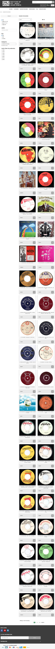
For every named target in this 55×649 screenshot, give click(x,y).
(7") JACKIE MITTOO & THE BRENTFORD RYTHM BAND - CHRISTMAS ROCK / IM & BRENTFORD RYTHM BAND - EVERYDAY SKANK (45, 487)
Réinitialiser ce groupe (5, 45)
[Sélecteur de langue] (52, 5)
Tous (3, 19)
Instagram (8, 630)
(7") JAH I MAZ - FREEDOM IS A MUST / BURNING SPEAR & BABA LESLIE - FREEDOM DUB (46, 561)
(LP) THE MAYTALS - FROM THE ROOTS (46, 213)
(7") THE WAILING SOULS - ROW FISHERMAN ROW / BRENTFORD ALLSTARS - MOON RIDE (46, 611)
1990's (3, 54)
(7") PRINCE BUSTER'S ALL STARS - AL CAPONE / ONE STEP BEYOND (27, 362)
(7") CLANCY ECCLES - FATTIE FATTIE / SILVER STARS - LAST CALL (46, 288)
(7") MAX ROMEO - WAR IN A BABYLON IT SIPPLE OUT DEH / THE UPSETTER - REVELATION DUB (27, 586)
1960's (3, 50)
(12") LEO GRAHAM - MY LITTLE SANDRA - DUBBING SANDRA (46, 163)
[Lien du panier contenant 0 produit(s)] (48, 5)
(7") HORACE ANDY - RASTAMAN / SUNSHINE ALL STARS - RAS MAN (46, 536)
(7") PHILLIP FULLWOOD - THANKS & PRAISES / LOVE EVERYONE (46, 189)
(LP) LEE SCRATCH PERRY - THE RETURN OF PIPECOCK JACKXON (27, 238)
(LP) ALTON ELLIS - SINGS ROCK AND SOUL (27, 262)
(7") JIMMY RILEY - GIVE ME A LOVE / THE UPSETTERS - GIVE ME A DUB (46, 586)
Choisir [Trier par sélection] (21, 19)
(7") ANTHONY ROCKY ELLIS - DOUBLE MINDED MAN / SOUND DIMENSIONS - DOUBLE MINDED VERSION (27, 611)
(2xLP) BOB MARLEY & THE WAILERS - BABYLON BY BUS (45, 39)
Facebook (2, 630)
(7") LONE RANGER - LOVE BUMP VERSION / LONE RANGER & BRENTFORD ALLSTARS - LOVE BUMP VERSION (27, 487)
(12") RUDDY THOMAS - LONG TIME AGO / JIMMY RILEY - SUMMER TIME (27, 40)
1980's (3, 53)
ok (35, 637)
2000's (3, 56)
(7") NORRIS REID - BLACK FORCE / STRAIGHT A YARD (27, 138)
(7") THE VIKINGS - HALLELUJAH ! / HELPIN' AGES (27, 337)
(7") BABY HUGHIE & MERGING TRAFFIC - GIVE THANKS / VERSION (46, 89)
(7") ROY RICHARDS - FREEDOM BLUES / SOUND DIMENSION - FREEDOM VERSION (27, 511)
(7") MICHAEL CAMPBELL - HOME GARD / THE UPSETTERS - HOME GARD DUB (27, 437)
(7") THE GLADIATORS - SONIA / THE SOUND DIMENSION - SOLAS (46, 511)
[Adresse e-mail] (15, 637)
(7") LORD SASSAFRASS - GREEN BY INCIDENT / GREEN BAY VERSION (46, 462)
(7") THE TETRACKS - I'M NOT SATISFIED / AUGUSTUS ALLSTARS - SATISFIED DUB (27, 114)
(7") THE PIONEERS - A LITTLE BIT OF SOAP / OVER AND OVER (45, 412)
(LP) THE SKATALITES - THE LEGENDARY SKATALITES (46, 262)
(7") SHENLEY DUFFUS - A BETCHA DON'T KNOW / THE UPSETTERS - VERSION (27, 462)
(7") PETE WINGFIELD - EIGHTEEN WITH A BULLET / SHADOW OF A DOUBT (27, 412)
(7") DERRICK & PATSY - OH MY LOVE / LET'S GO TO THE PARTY (45, 338)
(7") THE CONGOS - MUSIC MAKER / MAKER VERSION (46, 64)
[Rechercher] (43, 2)
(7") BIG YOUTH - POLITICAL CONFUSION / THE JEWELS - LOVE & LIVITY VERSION (27, 561)
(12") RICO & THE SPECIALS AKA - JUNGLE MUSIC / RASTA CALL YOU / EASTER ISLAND (46, 139)
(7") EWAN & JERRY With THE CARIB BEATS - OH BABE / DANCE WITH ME (27, 313)
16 (39, 622)
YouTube (5, 630)
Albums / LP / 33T (5, 21)
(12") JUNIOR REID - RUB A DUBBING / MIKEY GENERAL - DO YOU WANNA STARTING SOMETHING (27, 164)
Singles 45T (4, 24)
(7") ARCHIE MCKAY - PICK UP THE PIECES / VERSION (27, 287)
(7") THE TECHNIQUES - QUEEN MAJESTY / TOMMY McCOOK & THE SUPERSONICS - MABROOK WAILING (27, 65)
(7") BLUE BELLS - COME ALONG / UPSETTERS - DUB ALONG (46, 436)
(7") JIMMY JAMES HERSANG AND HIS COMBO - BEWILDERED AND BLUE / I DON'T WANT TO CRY (46, 313)
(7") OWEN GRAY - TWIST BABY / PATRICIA (46, 362)
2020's (3, 59)
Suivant (43, 622)
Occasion (3, 38)
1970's (3, 51)
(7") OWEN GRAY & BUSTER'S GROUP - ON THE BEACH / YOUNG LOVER (27, 387)
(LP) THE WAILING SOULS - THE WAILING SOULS (27, 188)
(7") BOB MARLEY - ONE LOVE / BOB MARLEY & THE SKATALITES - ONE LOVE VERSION (27, 214)
